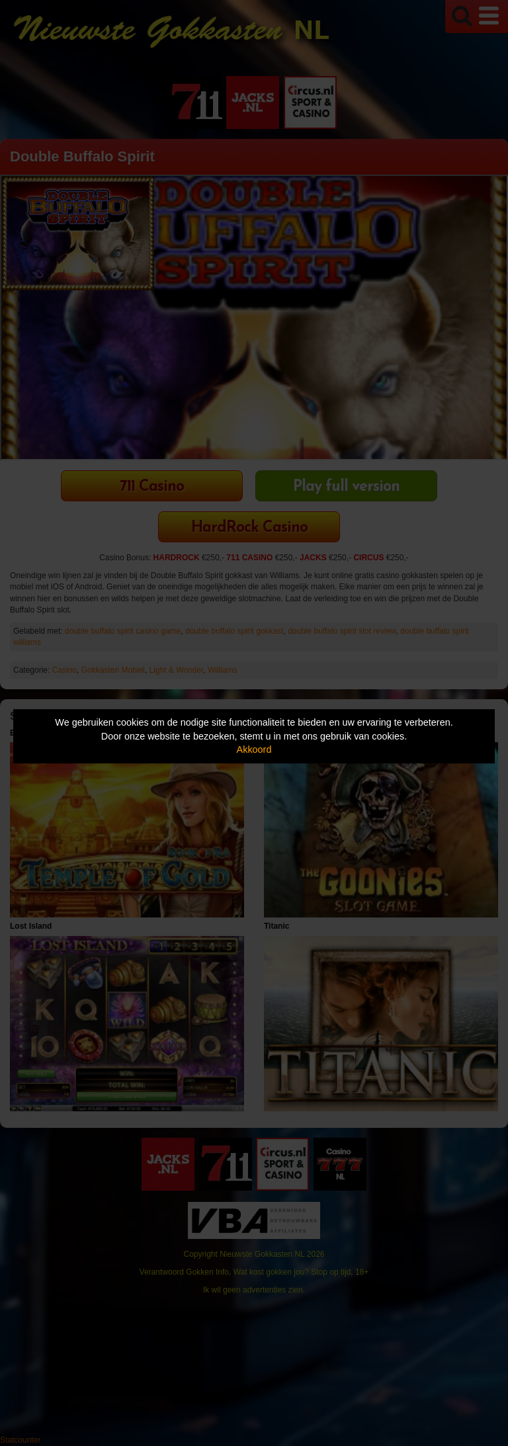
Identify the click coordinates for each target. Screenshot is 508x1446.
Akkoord (254, 749)
